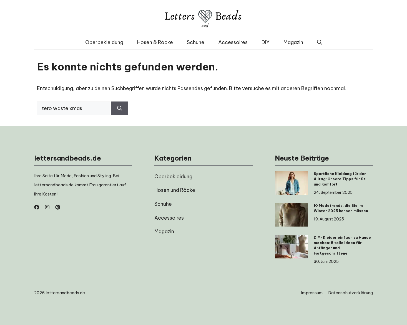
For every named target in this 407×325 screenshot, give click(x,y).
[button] (319, 42)
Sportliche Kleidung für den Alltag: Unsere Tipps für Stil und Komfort (341, 178)
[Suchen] (119, 108)
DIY (266, 42)
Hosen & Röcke (155, 42)
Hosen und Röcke (174, 190)
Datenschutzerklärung (350, 292)
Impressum (312, 292)
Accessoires (233, 42)
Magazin (293, 42)
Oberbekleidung (104, 42)
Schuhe (195, 42)
